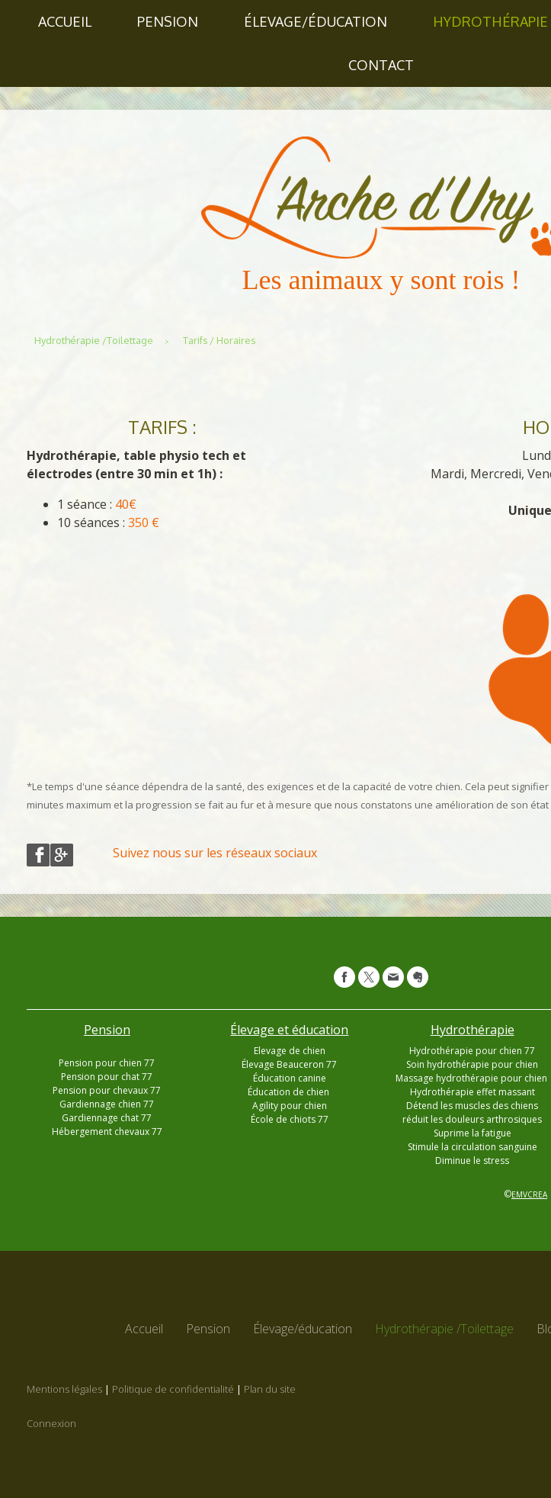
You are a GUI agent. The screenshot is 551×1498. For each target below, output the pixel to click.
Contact (381, 64)
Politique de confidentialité (173, 1389)
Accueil (64, 21)
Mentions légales (64, 1389)
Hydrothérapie (472, 1029)
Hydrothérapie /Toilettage (444, 1328)
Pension (167, 21)
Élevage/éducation (315, 21)
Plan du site (270, 1389)
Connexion (51, 1423)
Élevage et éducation (289, 1029)
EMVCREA (529, 1194)
